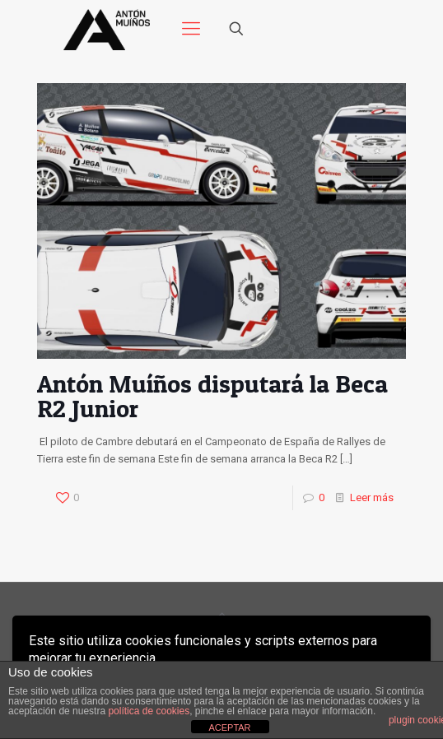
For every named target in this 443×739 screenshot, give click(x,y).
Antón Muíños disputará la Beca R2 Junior (212, 396)
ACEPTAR (229, 727)
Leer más (372, 497)
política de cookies (148, 711)
